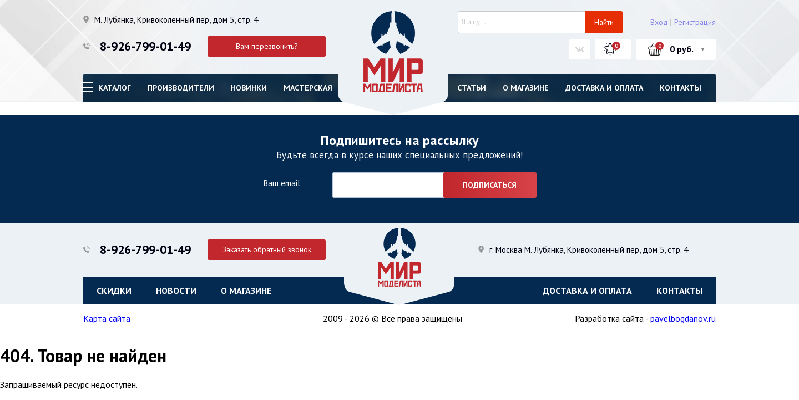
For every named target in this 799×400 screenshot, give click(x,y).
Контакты (680, 88)
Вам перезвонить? (267, 46)
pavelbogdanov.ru (683, 318)
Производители (181, 88)
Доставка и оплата (604, 88)
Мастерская (308, 88)
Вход (659, 22)
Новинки (249, 88)
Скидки (114, 290)
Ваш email (281, 183)
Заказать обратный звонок (266, 249)
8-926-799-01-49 (145, 46)
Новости (176, 290)
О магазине (526, 88)
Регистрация (695, 22)
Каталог (114, 88)
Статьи (471, 88)
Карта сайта (106, 318)
